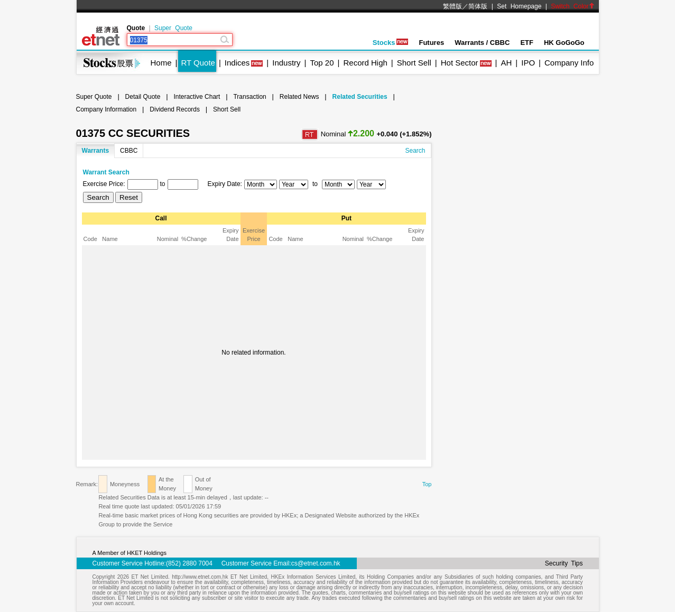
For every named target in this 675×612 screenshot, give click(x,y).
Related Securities (359, 96)
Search (415, 150)
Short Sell (414, 62)
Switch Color (572, 6)
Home (161, 62)
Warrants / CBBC (482, 43)
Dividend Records (175, 109)
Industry (286, 62)
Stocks (391, 43)
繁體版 (452, 6)
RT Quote (198, 62)
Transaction (249, 96)
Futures (431, 43)
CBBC (128, 150)
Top (427, 484)
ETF (526, 43)
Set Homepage (519, 6)
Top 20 (322, 62)
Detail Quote (143, 96)
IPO (528, 62)
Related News (299, 96)
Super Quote (173, 28)
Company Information (106, 109)
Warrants (95, 150)
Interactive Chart (196, 96)
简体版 (477, 6)
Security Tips (564, 563)
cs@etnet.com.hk (315, 563)
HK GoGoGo (564, 43)
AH (506, 62)
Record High (365, 62)
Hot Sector (459, 62)
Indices (237, 62)
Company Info (569, 62)
